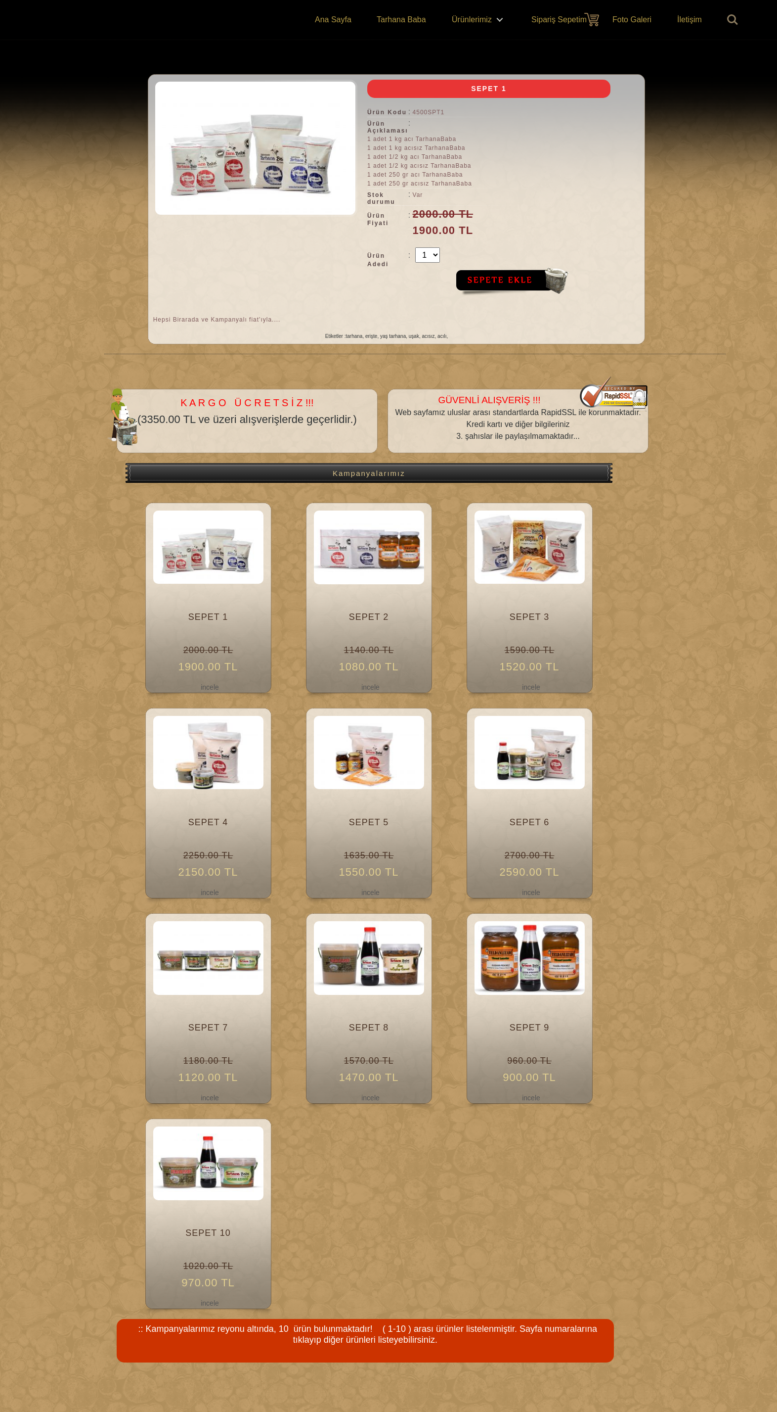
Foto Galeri (631, 19)
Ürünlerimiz (472, 19)
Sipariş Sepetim (559, 19)
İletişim (689, 19)
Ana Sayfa (333, 19)
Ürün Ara (732, 20)
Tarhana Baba (401, 19)
